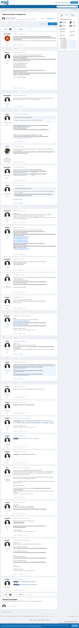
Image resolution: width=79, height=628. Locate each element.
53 (7, 397)
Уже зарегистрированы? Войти (62, 2)
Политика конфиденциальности (71, 621)
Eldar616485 (7, 95)
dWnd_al (74, 25)
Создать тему (43, 23)
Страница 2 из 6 (29, 29)
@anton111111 (16, 584)
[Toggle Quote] (15, 117)
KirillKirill (7, 418)
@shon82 (15, 581)
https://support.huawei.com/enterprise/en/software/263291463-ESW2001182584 (29, 557)
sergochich (7, 316)
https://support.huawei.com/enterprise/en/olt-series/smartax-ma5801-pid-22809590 (31, 136)
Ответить (52, 23)
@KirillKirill (16, 438)
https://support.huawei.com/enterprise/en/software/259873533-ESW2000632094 (30, 548)
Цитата (24, 44)
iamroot (7, 52)
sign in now (29, 601)
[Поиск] (62, 7)
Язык (31, 620)
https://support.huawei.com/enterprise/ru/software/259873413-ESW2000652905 (29, 325)
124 (7, 157)
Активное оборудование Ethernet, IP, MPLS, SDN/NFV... (25, 19)
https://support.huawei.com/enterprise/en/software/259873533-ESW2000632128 (28, 366)
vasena (7, 341)
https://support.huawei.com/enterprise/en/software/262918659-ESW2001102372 (28, 370)
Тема (35, 620)
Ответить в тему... (12, 606)
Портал (9, 6)
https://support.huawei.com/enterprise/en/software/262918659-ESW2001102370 (28, 374)
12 (7, 178)
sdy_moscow (65, 25)
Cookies (47, 620)
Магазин (3, 6)
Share (43, 18)
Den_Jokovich (12, 17)
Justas (7, 114)
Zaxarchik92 (7, 34)
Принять (75, 625)
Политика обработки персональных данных (68, 623)
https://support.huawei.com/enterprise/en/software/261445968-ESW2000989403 (30, 284)
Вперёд (20, 29)
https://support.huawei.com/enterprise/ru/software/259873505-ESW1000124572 (29, 322)
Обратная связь (41, 620)
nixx (7, 467)
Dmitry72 (7, 540)
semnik (7, 362)
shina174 (7, 227)
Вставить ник (16, 44)
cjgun (7, 275)
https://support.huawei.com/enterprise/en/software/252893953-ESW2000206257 (29, 171)
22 (7, 308)
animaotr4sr (7, 210)
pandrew (7, 297)
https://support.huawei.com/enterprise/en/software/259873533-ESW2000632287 (29, 509)
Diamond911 (7, 167)
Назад (5, 29)
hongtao (7, 386)
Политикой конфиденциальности (34, 626)
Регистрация (74, 2)
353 (7, 124)
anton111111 (7, 518)
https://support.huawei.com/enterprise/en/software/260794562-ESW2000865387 (30, 281)
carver (7, 146)
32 (7, 372)
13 (7, 513)
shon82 (7, 502)
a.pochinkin (7, 259)
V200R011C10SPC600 (45, 420)
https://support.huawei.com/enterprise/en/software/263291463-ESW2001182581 (29, 562)
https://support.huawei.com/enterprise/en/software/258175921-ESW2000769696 (29, 173)
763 (7, 478)
